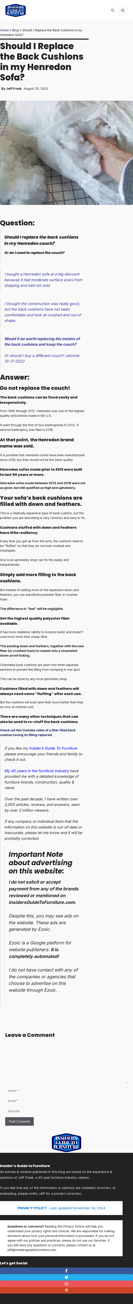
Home (4, 30)
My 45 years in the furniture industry (36, 771)
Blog (15, 30)
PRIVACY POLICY (32, 1208)
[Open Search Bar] (113, 10)
